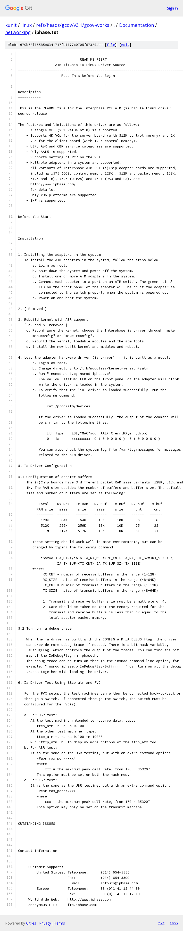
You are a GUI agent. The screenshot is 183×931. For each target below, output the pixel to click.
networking (18, 32)
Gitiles (31, 923)
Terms (59, 923)
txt (161, 923)
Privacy (45, 923)
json (174, 923)
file (111, 45)
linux (26, 25)
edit (125, 45)
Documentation (136, 25)
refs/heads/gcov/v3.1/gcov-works (72, 25)
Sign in (172, 8)
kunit (11, 25)
